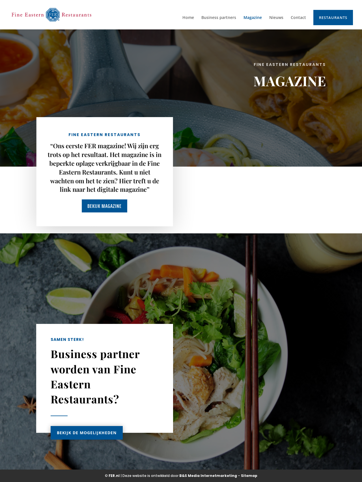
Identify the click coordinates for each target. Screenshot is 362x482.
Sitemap (249, 475)
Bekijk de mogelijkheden (87, 439)
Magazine (253, 18)
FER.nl (114, 475)
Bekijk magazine (104, 205)
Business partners (218, 18)
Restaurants (333, 17)
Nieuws (276, 18)
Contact (298, 18)
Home (188, 18)
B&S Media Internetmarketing (208, 475)
